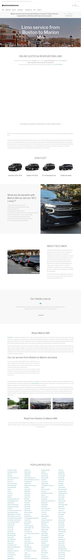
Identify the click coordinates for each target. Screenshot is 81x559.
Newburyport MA (62, 489)
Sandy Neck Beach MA (12, 512)
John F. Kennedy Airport (12, 477)
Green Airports (35, 383)
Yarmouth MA (61, 497)
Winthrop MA (10, 525)
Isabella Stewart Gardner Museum (47, 494)
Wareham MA (27, 537)
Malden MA (61, 506)
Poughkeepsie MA (62, 493)
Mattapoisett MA (62, 529)
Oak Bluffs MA (44, 483)
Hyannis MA (27, 497)
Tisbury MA (44, 514)
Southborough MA (28, 525)
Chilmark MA (44, 481)
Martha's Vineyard (45, 489)
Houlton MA (61, 477)
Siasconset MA (44, 477)
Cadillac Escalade (65, 175)
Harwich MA (10, 556)
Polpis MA (43, 479)
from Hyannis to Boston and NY (14, 518)
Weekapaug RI (61, 539)
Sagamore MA (44, 529)
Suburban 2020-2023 (15, 175)
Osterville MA (61, 508)
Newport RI (27, 514)
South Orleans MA (11, 487)
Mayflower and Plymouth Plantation (30, 486)
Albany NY (43, 543)
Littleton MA (27, 520)
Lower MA (43, 512)
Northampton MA (45, 470)
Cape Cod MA (27, 500)
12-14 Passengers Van (49, 175)
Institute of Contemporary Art (48, 500)
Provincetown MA (45, 508)
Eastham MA (44, 506)
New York (43, 554)
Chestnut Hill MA (45, 527)
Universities (10, 549)
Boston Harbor (44, 497)
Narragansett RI (28, 481)
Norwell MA (27, 539)
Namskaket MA (45, 537)
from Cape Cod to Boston (13, 522)
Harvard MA (27, 508)
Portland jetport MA (63, 504)
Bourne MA (61, 527)
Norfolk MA (27, 495)
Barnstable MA (27, 516)
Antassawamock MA (12, 472)
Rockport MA (10, 537)
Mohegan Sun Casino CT (13, 550)
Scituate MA (27, 506)
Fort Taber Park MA (11, 470)
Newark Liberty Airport (12, 504)
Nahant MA (60, 483)
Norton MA (27, 502)
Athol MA (26, 545)
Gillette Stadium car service (14, 516)
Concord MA (10, 529)
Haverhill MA (61, 479)
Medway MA (27, 529)
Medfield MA (27, 510)
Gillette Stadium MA (29, 527)
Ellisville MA (61, 524)
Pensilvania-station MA (46, 520)
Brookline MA (44, 533)
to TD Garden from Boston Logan (30, 551)
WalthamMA (27, 491)
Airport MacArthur (11, 539)
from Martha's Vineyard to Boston (47, 486)
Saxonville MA (61, 554)
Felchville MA (61, 552)
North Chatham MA (11, 485)
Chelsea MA (44, 531)
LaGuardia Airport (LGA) (13, 506)
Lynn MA (43, 549)
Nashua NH (61, 481)
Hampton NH (61, 472)
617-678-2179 (63, 60)
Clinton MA (60, 518)
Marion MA (10, 337)
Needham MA (44, 504)
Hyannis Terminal (45, 510)
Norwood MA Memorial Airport (31, 479)
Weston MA (27, 554)
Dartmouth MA (61, 547)
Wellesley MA (27, 472)
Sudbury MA (10, 543)
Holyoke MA (10, 527)
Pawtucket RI (61, 541)
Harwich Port (10, 479)
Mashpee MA (44, 525)
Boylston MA (44, 539)
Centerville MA (11, 524)
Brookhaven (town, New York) (14, 510)
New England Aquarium (29, 477)
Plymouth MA (44, 552)
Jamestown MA (61, 500)
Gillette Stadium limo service (14, 514)
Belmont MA (61, 535)
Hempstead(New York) (12, 500)
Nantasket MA (44, 541)
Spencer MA (27, 541)
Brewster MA (61, 474)
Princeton (9, 495)
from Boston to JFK (11, 545)
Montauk (9, 497)
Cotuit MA (9, 508)
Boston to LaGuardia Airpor (13, 547)
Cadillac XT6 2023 (32, 175)
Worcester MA (27, 522)
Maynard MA (27, 493)
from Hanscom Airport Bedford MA (31, 534)
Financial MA (61, 514)
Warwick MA (61, 499)
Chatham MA (27, 475)
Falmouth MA (61, 543)
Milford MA (27, 524)
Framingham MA (45, 545)
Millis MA (26, 499)
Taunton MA (10, 531)
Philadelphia (27, 474)
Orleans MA (61, 502)
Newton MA (27, 504)
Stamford (43, 472)
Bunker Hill (44, 491)
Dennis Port (10, 481)
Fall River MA (61, 495)
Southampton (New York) (13, 499)
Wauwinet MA (44, 475)
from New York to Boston (64, 550)
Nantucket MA (61, 520)
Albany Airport (10, 541)
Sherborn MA (61, 545)
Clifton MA (60, 485)
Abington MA (61, 522)
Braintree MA (27, 483)
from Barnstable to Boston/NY (31, 518)
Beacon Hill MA (62, 512)
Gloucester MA (44, 547)
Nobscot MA (44, 502)
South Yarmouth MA (12, 483)
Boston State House (29, 543)
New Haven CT (61, 556)
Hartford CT (27, 470)
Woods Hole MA (11, 533)
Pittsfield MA (44, 535)
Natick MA (60, 533)
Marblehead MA (45, 516)
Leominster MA (28, 549)
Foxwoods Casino (11, 554)
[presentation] (7, 309)
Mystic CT (9, 474)
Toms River (10, 493)
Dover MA (60, 470)
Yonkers (9, 491)
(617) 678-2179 (76, 6)
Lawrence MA (61, 487)
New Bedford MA (11, 535)
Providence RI (10, 552)
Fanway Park (44, 499)
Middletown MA (45, 522)
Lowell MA (43, 518)
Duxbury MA (27, 489)
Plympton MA (61, 525)
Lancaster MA (61, 475)
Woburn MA (44, 550)
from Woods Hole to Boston (14, 520)
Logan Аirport (10, 502)
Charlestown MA (62, 491)
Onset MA (9, 475)
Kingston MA (44, 556)
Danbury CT (61, 510)
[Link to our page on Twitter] (77, 1)
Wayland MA (27, 556)
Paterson (9, 489)
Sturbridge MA (27, 547)
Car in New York (28, 531)
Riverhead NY (44, 474)
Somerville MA (61, 531)
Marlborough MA (28, 512)
